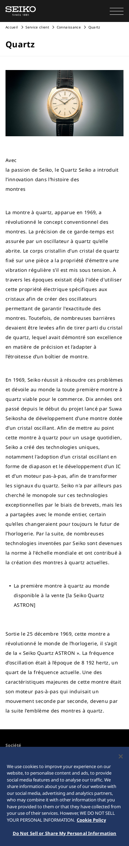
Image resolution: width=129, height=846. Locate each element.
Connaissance (69, 27)
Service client (37, 27)
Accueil (12, 27)
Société (13, 745)
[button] (116, 11)
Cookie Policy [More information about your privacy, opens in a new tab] (91, 820)
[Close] (120, 756)
